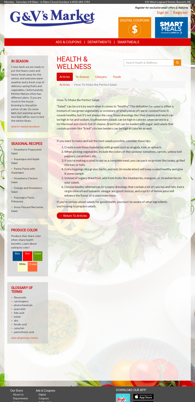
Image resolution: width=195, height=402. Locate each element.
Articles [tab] (65, 76)
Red (27, 253)
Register (180, 12)
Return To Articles (73, 215)
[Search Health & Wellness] (149, 62)
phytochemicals (23, 305)
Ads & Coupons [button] (68, 42)
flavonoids (20, 297)
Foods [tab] (117, 76)
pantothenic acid (24, 332)
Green (37, 253)
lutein (17, 316)
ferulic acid (20, 324)
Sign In (162, 12)
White (22, 264)
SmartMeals (128, 42)
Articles (65, 84)
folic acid (19, 312)
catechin (19, 328)
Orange (32, 264)
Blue (17, 253)
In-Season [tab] (82, 76)
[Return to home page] (52, 17)
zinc (16, 320)
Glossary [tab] (101, 76)
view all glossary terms (24, 337)
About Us (18, 394)
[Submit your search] (177, 62)
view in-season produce (25, 126)
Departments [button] (99, 42)
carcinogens (21, 301)
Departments (20, 398)
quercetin (20, 309)
